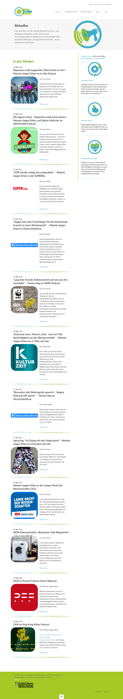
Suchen (106, 12)
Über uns (97, 4)
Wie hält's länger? (86, 120)
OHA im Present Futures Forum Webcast (35, 580)
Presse (102, 4)
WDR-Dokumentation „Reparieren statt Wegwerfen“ (41, 532)
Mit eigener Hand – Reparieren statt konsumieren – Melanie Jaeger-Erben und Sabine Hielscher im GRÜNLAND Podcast (40, 120)
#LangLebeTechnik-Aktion (89, 158)
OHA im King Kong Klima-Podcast (31, 624)
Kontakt (91, 4)
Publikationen (108, 4)
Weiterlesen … (44, 104)
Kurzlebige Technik (87, 80)
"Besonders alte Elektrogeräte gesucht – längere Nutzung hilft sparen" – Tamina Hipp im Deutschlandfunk (38, 395)
